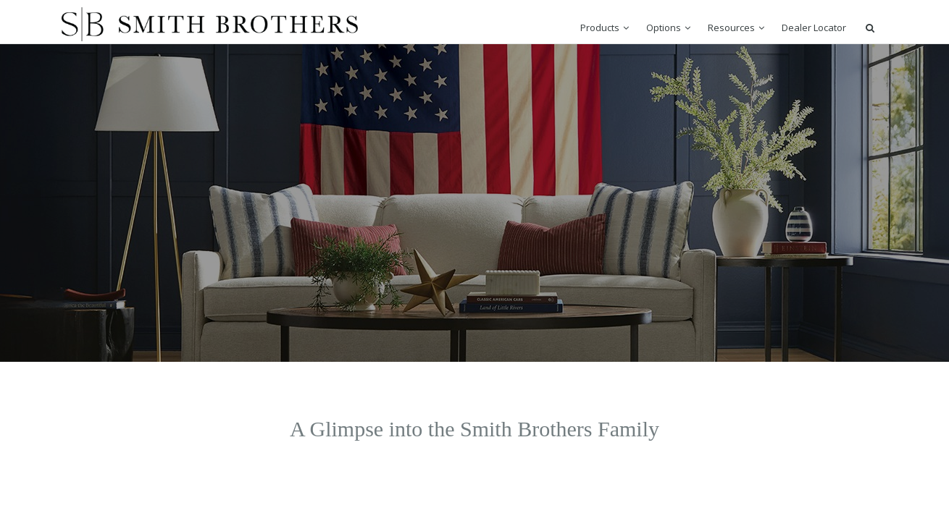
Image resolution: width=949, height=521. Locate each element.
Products (599, 27)
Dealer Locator (814, 27)
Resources (731, 27)
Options (663, 27)
